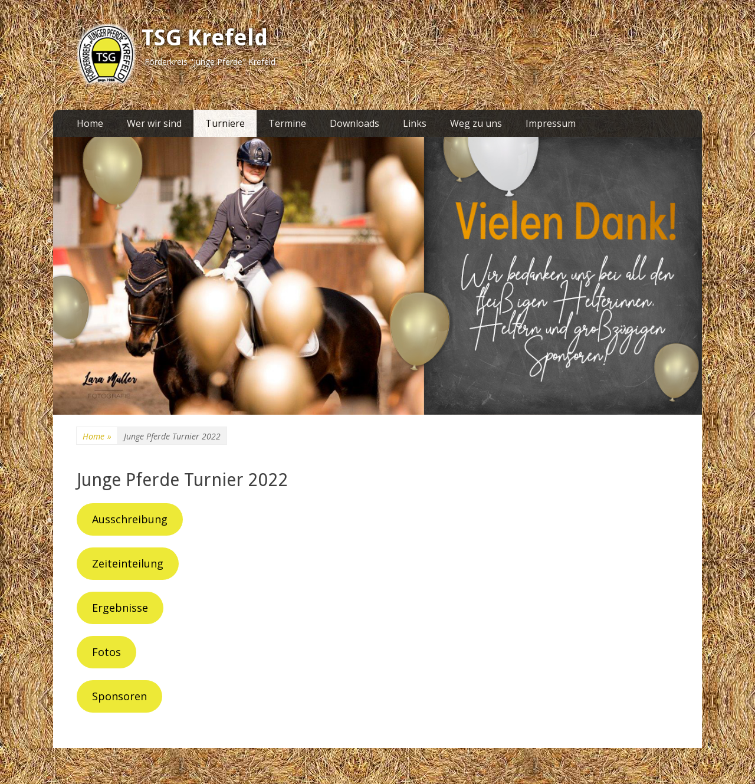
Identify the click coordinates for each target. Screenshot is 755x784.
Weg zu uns (476, 123)
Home (90, 123)
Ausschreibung (130, 519)
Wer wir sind (154, 123)
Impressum (551, 123)
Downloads (354, 123)
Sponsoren (119, 696)
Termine (287, 123)
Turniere (225, 123)
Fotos (106, 652)
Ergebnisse (120, 608)
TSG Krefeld (205, 38)
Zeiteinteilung (127, 563)
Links (414, 123)
